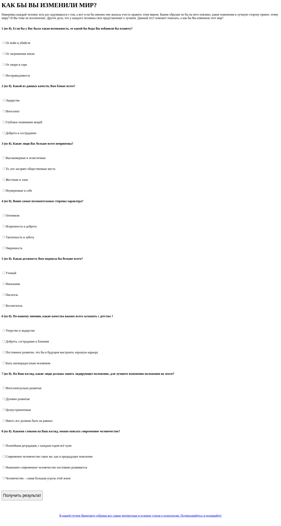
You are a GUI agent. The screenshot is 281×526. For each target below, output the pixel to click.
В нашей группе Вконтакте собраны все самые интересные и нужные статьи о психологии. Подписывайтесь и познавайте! (140, 515)
